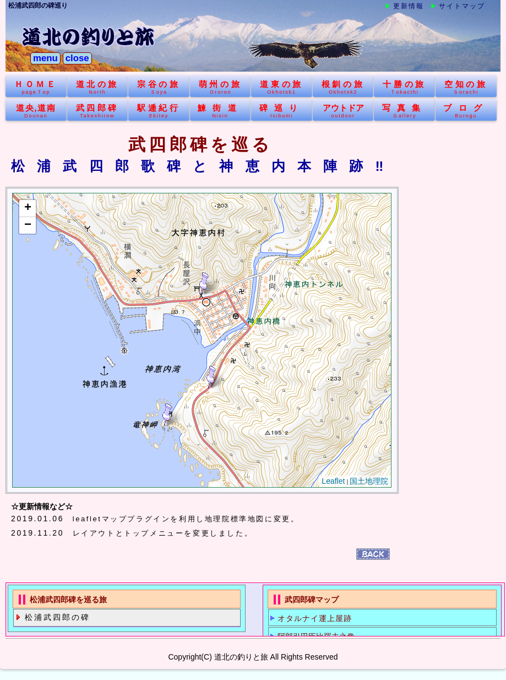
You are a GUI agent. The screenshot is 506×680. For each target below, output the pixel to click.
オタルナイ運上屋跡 (315, 618)
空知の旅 (466, 87)
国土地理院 (369, 481)
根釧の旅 (343, 87)
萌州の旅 (220, 87)
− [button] (27, 225)
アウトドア (343, 111)
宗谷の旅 (158, 87)
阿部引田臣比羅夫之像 (316, 636)
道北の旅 (97, 87)
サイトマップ (462, 6)
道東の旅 (281, 87)
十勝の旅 (404, 87)
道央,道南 (36, 111)
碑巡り (281, 111)
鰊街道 (220, 111)
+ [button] (27, 208)
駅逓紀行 (158, 111)
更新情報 (408, 6)
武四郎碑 (97, 111)
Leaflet (333, 481)
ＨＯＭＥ (36, 87)
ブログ (466, 111)
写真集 (404, 111)
